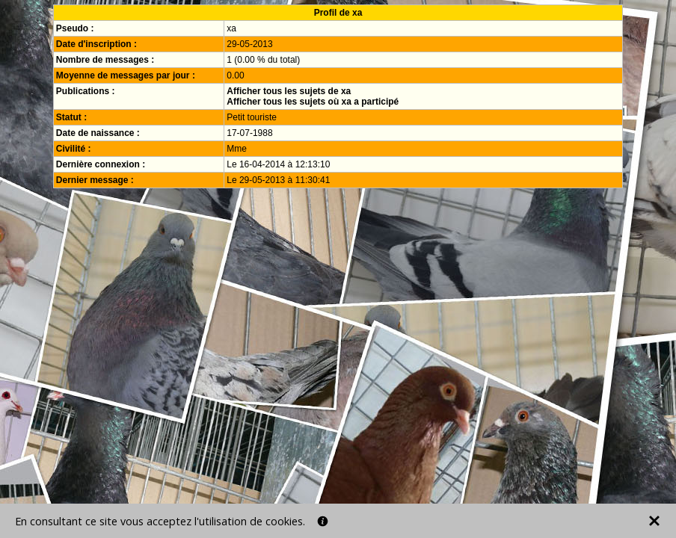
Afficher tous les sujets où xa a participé (313, 101)
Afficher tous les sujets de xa (289, 91)
